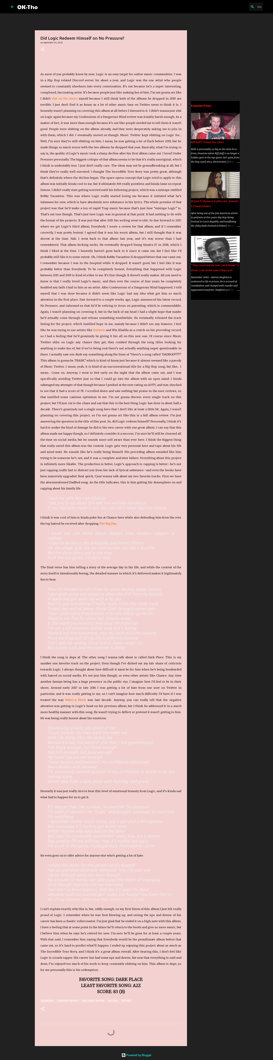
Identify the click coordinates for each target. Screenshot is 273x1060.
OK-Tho (27, 7)
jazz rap (113, 1001)
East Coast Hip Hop (93, 1001)
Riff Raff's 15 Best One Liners (207, 142)
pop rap (126, 1001)
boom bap (47, 1001)
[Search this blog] (244, 7)
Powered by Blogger (136, 1055)
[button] (42, 49)
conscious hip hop (67, 1001)
